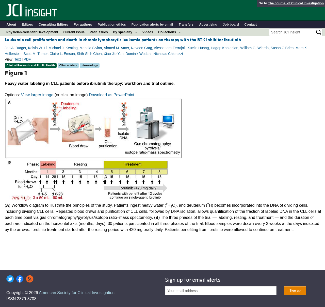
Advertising (208, 24)
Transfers (186, 24)
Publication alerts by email (152, 24)
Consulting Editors (53, 24)
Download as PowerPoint (111, 95)
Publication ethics (112, 24)
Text (17, 59)
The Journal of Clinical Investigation (296, 3)
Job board (231, 24)
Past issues (99, 32)
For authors (83, 24)
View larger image (37, 95)
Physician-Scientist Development (32, 32)
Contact (251, 24)
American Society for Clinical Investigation (77, 293)
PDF (27, 59)
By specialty (122, 32)
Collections (167, 32)
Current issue (74, 32)
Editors (27, 24)
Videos (147, 32)
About (11, 24)
